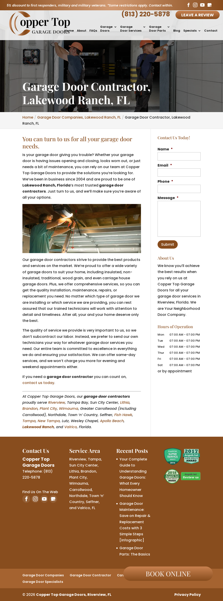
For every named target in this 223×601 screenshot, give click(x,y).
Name (165, 149)
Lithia (125, 402)
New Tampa (49, 420)
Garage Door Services (130, 29)
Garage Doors (106, 29)
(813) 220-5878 (145, 14)
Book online (168, 573)
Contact (210, 31)
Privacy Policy (187, 594)
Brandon (30, 408)
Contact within (160, 5)
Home (69, 31)
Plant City (48, 408)
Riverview (56, 402)
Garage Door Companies (43, 575)
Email (165, 165)
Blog (176, 31)
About (81, 31)
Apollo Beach (112, 420)
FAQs (93, 31)
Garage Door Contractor (90, 575)
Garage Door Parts (157, 29)
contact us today (38, 382)
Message (168, 198)
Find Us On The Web (40, 492)
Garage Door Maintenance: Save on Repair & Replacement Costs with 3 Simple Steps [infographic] (134, 522)
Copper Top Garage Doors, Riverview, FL (73, 594)
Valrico (70, 427)
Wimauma (68, 408)
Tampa (29, 420)
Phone (165, 181)
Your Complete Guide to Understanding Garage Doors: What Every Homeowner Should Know (133, 477)
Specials (190, 31)
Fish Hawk (123, 414)
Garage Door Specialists (42, 581)
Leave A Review (197, 15)
